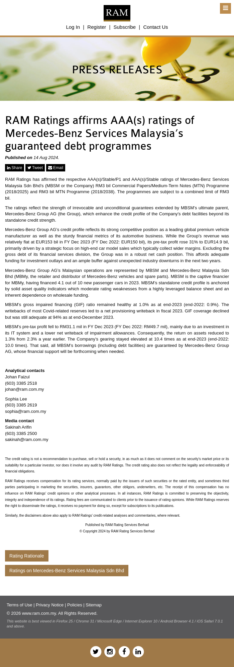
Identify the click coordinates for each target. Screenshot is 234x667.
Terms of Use (19, 604)
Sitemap (94, 604)
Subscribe (124, 27)
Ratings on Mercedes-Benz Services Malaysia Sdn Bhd (66, 570)
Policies (74, 604)
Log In (73, 27)
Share (14, 167)
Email (55, 167)
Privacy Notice (50, 604)
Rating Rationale (26, 556)
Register (96, 27)
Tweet (35, 167)
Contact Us (155, 27)
